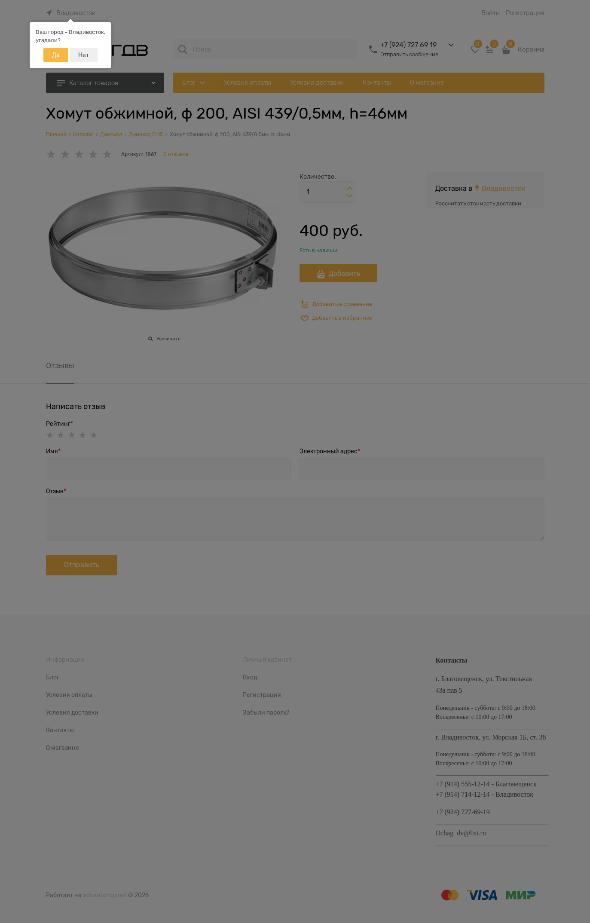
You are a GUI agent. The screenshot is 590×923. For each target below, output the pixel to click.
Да (56, 55)
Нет (83, 55)
